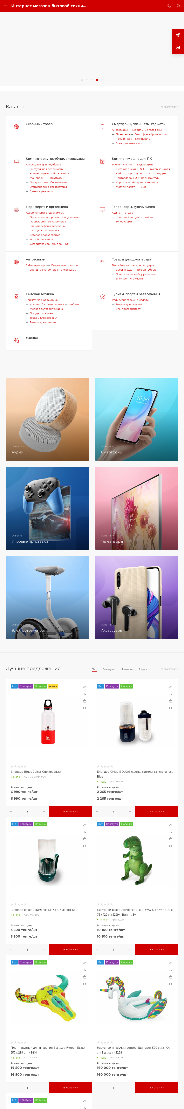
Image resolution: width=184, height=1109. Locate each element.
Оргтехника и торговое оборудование (55, 217)
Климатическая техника (42, 299)
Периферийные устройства (48, 221)
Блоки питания (122, 164)
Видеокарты (145, 164)
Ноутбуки (56, 177)
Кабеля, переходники (130, 173)
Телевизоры (124, 221)
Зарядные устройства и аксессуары (53, 269)
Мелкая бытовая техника (46, 308)
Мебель (74, 304)
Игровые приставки (30, 541)
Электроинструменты (130, 278)
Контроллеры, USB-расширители (138, 177)
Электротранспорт (128, 308)
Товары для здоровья (43, 317)
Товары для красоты (43, 322)
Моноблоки (37, 177)
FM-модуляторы (36, 265)
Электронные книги (129, 143)
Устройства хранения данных (49, 243)
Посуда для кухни (41, 313)
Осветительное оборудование (136, 274)
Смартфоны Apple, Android (151, 134)
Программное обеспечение (48, 182)
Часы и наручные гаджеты (133, 138)
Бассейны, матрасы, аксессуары (133, 265)
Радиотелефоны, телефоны (47, 226)
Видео (129, 212)
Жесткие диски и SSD (130, 168)
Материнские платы (145, 182)
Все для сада (124, 269)
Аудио (116, 212)
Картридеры (157, 173)
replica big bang (12, 88)
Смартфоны (111, 452)
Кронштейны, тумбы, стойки (134, 217)
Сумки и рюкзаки (41, 191)
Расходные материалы (44, 230)
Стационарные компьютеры (48, 186)
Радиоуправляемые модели (130, 299)
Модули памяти (126, 186)
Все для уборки (147, 269)
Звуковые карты (159, 168)
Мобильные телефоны (147, 129)
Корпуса (121, 182)
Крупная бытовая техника (47, 304)
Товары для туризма (129, 304)
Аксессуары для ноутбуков (43, 164)
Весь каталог (169, 107)
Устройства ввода (41, 239)
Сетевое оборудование (45, 234)
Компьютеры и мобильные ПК (49, 173)
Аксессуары (120, 129)
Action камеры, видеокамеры (45, 212)
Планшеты (123, 134)
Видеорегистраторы (64, 265)
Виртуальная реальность (46, 168)
